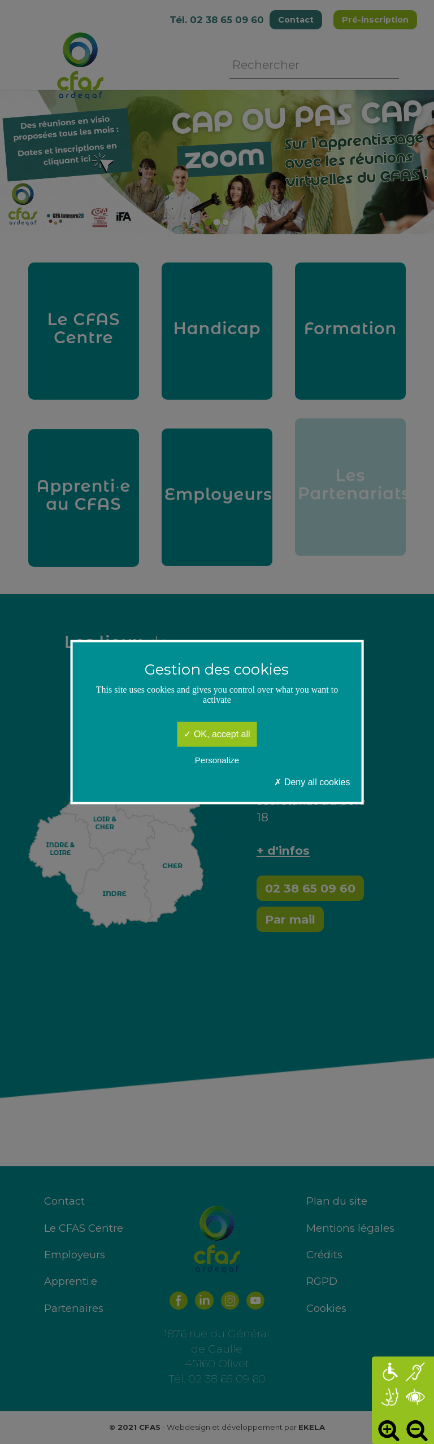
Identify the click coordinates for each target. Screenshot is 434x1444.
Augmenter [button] (388, 1430)
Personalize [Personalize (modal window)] (217, 759)
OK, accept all (217, 734)
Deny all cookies (312, 782)
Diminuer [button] (417, 1430)
